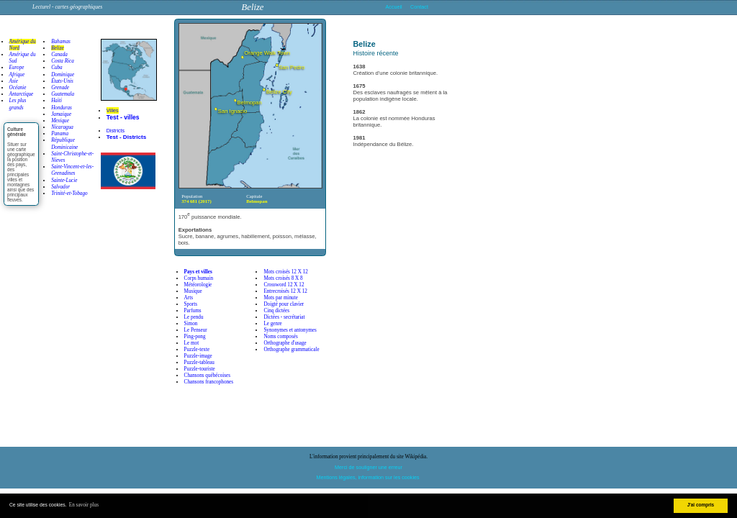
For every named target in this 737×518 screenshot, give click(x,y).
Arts (188, 298)
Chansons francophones (208, 382)
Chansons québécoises (207, 375)
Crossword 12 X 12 (283, 285)
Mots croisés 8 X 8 (282, 278)
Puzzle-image (198, 356)
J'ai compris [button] (701, 504)
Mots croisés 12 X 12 (285, 272)
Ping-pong (195, 337)
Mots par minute (280, 298)
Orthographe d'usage (284, 343)
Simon (191, 324)
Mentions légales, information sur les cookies (368, 477)
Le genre (272, 324)
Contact (419, 7)
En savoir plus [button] (84, 505)
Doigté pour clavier (283, 304)
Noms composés (280, 337)
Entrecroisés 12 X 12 (285, 291)
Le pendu (194, 317)
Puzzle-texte (197, 350)
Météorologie (198, 285)
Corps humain (199, 278)
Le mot (191, 343)
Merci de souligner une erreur (368, 467)
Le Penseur (195, 330)
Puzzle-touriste (199, 369)
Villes (113, 110)
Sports (190, 304)
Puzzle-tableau (199, 362)
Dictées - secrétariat (283, 317)
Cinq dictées (276, 311)
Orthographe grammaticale (291, 350)
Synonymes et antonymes (289, 330)
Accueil (394, 7)
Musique (193, 291)
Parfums (193, 311)
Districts (116, 130)
